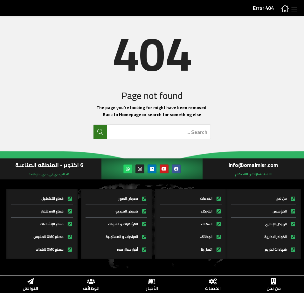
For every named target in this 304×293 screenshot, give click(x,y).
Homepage (130, 114)
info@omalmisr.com (253, 165)
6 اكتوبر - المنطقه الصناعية (49, 165)
